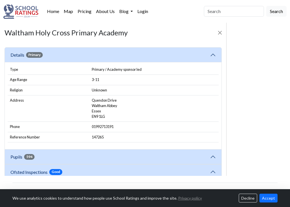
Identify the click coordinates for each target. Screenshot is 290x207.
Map (68, 11)
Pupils (22, 157)
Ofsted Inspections (36, 172)
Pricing (84, 11)
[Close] (220, 33)
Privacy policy (190, 198)
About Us (105, 11)
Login (142, 11)
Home (53, 11)
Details (26, 55)
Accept (268, 198)
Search (276, 11)
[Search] (234, 11)
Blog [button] (124, 11)
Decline (248, 198)
